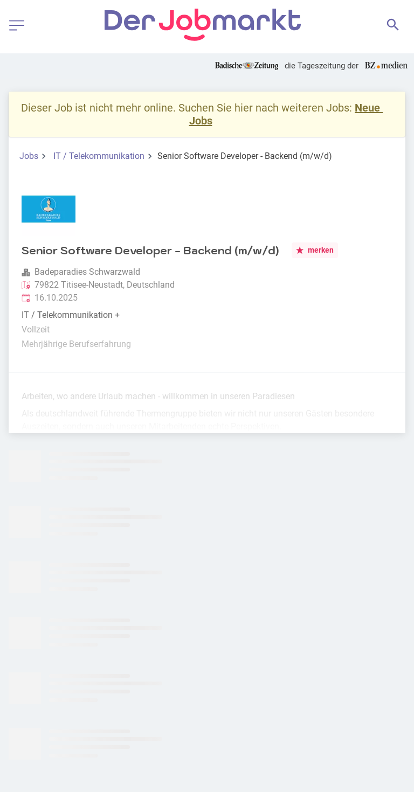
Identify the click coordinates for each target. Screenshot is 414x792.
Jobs (28, 156)
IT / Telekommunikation (98, 156)
